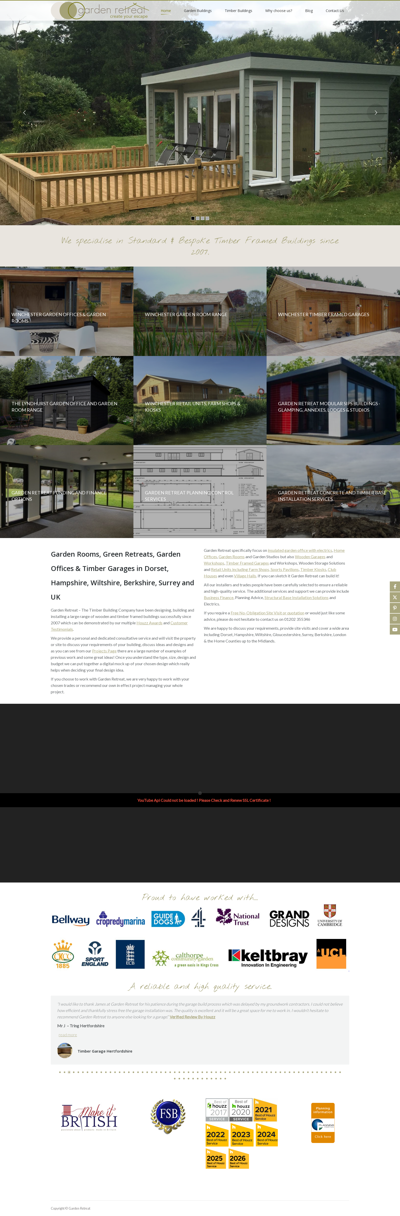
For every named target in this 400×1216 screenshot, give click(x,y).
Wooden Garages (310, 556)
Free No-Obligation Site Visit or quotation (267, 612)
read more (68, 1034)
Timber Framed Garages (247, 563)
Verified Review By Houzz (192, 1016)
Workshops (214, 563)
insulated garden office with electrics (300, 550)
